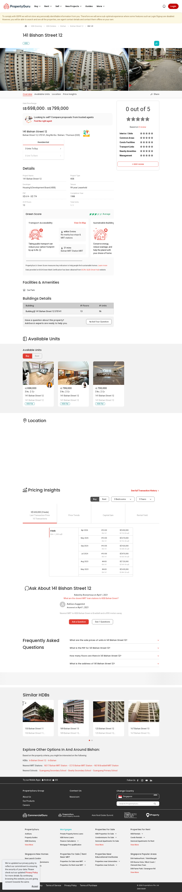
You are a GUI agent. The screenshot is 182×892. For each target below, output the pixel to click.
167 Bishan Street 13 (140, 728)
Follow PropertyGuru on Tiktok (158, 780)
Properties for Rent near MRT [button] (73, 865)
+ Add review (138, 164)
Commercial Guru (35, 815)
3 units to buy (43, 148)
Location (56, 94)
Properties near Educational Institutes (106, 855)
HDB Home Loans (67, 838)
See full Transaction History (145, 491)
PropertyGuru (32, 829)
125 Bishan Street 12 (104, 728)
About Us (27, 797)
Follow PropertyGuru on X (155, 780)
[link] (67, 119)
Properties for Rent (140, 829)
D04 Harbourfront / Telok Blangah (144, 858)
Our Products (29, 801)
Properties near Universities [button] (107, 861)
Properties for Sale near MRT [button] (73, 861)
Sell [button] (59, 6)
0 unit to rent (43, 156)
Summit (102, 815)
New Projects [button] (73, 6)
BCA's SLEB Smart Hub (90, 270)
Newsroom (74, 797)
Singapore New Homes (36, 854)
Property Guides (31, 838)
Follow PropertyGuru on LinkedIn (151, 780)
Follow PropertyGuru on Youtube (146, 780)
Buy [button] (38, 6)
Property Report (130, 815)
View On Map (80, 223)
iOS (55, 780)
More (101, 6)
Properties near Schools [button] (106, 865)
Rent (104, 499)
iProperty (152, 815)
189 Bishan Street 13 (69, 728)
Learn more (102, 266)
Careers (26, 805)
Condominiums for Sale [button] (106, 837)
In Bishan (52, 760)
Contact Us (75, 790)
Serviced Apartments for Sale (107, 841)
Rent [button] (48, 6)
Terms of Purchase (88, 885)
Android (46, 780)
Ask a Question (79, 622)
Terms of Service (53, 885)
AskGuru (28, 834)
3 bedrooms (120, 499)
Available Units (42, 94)
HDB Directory (30, 841)
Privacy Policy (32, 872)
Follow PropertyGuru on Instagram (142, 780)
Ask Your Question (99, 322)
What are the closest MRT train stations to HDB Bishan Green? (91, 598)
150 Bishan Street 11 (34, 728)
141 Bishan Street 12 (34, 396)
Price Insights (70, 94)
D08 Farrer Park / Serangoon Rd (143, 869)
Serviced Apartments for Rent (142, 841)
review (142, 127)
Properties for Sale (105, 829)
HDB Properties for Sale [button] (106, 833)
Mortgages (66, 829)
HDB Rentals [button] (137, 833)
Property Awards (69, 815)
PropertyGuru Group (33, 790)
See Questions (102, 622)
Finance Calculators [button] (69, 841)
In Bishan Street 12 (37, 760)
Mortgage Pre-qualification (70, 845)
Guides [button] (89, 6)
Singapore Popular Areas (144, 854)
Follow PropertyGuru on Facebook (137, 780)
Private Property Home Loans (71, 834)
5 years (142, 499)
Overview (27, 94)
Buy (27, 356)
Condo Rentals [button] (138, 837)
